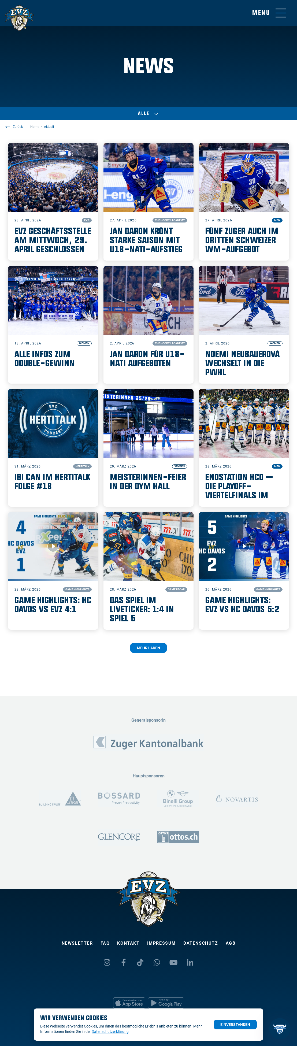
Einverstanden (235, 1024)
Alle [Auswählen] (148, 113)
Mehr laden (148, 648)
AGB (231, 943)
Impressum (161, 943)
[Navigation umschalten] (269, 13)
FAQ (105, 943)
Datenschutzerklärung (110, 1031)
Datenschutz (200, 943)
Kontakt (128, 943)
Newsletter (77, 943)
